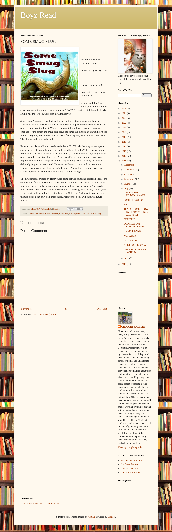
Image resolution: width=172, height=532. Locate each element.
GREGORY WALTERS (133, 327)
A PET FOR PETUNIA (135, 245)
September (129, 179)
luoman (91, 517)
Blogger (111, 517)
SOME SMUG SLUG (134, 200)
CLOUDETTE (131, 240)
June (126, 258)
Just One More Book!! (131, 460)
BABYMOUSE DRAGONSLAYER (134, 194)
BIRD (126, 204)
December (129, 165)
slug (99, 213)
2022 (124, 123)
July (126, 188)
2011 (124, 160)
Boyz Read (38, 15)
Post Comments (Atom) (44, 314)
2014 (124, 146)
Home (65, 309)
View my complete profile (130, 447)
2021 (124, 127)
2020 (124, 132)
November (129, 169)
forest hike (63, 213)
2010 (124, 264)
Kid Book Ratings (129, 464)
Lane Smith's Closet (130, 468)
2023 (124, 118)
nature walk (92, 213)
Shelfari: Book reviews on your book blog (40, 503)
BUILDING (129, 219)
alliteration (33, 213)
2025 (124, 108)
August (128, 184)
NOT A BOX (130, 236)
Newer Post (26, 309)
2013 (124, 151)
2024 (124, 113)
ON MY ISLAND (132, 231)
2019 (124, 137)
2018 (124, 142)
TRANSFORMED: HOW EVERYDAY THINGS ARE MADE (136, 212)
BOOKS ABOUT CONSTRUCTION (134, 225)
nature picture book (77, 213)
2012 (124, 156)
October (128, 174)
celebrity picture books (48, 213)
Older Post (102, 309)
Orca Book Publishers (131, 472)
